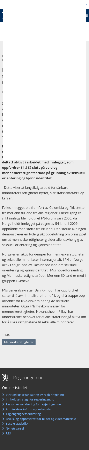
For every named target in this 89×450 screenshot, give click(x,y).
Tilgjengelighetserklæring (23, 414)
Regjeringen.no (27, 377)
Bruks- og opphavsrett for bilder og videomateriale (41, 419)
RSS (8, 433)
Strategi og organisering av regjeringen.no (35, 395)
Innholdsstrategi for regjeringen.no (30, 399)
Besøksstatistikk (17, 423)
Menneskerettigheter (19, 342)
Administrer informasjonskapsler (29, 409)
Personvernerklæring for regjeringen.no (33, 404)
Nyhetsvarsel (15, 428)
